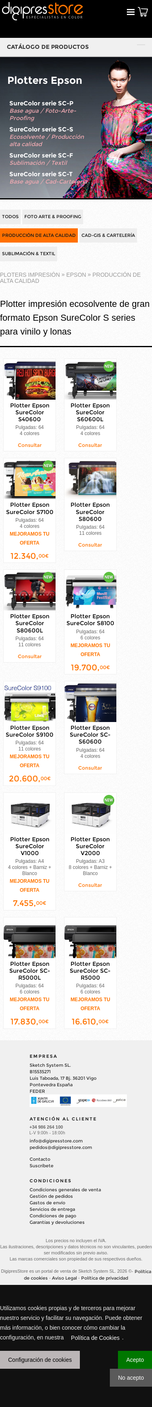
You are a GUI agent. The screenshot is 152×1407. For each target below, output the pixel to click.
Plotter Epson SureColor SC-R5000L (29, 970)
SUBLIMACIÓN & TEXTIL (28, 253)
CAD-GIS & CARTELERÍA (108, 235)
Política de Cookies (95, 1338)
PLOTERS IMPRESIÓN (30, 274)
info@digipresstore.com (56, 1141)
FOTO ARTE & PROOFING (52, 216)
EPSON (76, 274)
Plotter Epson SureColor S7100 (30, 508)
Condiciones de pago (53, 1216)
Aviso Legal (64, 1278)
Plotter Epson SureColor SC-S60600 (90, 734)
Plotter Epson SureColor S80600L (29, 623)
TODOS (10, 216)
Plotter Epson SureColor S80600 (90, 512)
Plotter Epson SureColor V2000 (90, 846)
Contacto (40, 1159)
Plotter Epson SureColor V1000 (29, 846)
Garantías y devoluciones (57, 1222)
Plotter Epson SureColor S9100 (30, 731)
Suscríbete (42, 1165)
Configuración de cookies (40, 1360)
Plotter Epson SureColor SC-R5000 (90, 970)
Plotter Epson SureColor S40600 (29, 412)
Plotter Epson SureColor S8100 (90, 620)
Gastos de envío (47, 1203)
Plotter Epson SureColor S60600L (90, 412)
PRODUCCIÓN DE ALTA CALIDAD (39, 235)
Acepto (135, 1360)
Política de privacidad (104, 1278)
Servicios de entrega (52, 1209)
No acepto (131, 1377)
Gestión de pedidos (51, 1196)
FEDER (37, 1091)
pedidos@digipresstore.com (61, 1147)
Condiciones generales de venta (65, 1190)
